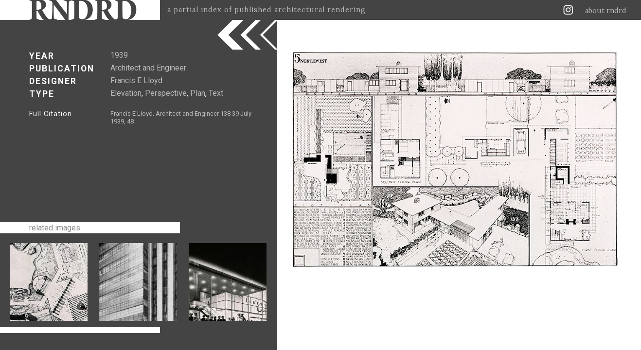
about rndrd (605, 10)
